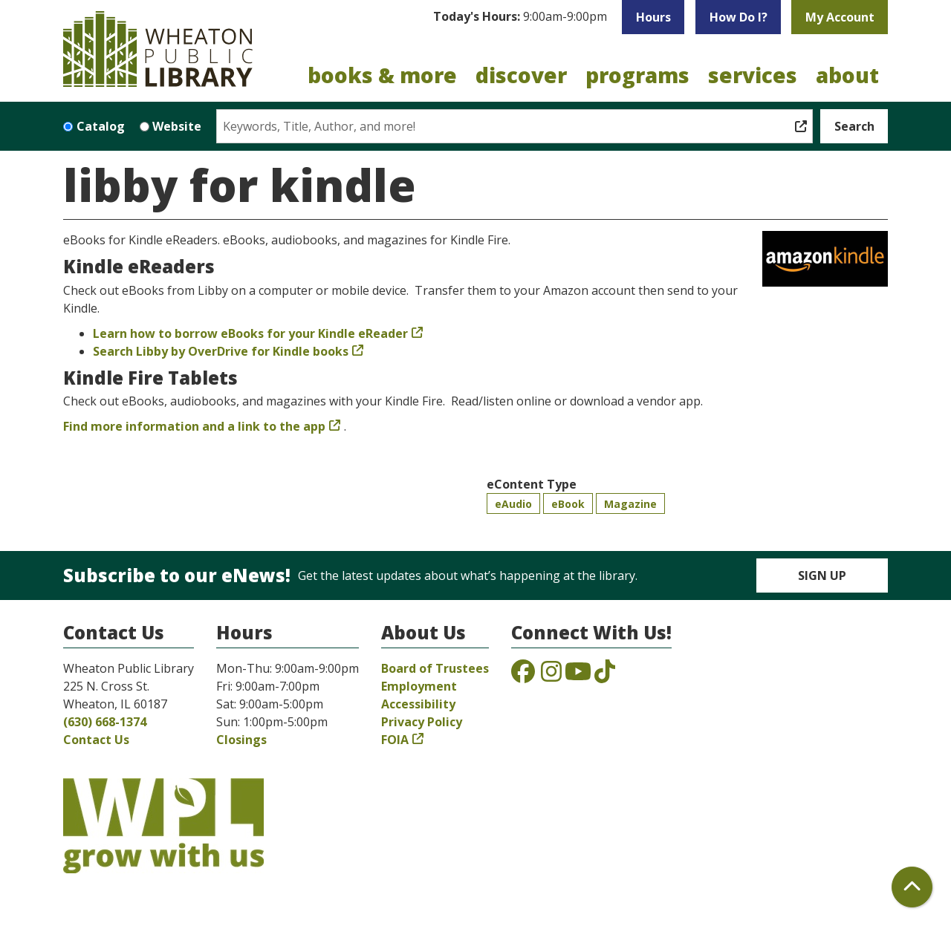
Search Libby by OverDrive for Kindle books (220, 351)
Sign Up (822, 575)
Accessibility (418, 704)
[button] (520, 17)
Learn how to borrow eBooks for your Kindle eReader (250, 333)
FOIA (395, 739)
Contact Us (96, 739)
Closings (241, 739)
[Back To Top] (912, 887)
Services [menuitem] (752, 75)
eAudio (513, 504)
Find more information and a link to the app (194, 426)
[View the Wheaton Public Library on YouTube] (578, 676)
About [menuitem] (847, 75)
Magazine (630, 504)
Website (176, 126)
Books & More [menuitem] (382, 75)
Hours (653, 17)
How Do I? (738, 17)
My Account (839, 17)
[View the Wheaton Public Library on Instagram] (551, 676)
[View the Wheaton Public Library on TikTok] (604, 676)
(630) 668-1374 (104, 722)
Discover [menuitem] (521, 75)
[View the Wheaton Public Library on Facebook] (523, 676)
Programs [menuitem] (637, 75)
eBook (568, 504)
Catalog (101, 126)
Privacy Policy (421, 722)
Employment (419, 686)
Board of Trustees (435, 668)
